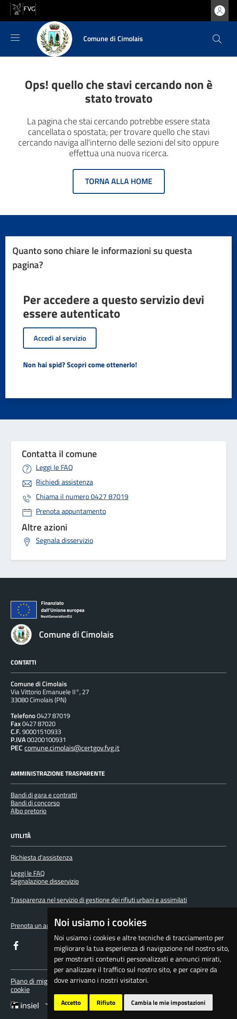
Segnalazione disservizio (45, 881)
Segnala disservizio (64, 540)
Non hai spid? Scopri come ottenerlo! (80, 364)
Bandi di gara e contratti (44, 795)
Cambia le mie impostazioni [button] (168, 1002)
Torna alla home (118, 181)
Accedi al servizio (60, 338)
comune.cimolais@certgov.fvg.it (72, 747)
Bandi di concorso (35, 803)
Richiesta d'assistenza (42, 857)
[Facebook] (16, 944)
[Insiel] (27, 1005)
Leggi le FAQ (54, 467)
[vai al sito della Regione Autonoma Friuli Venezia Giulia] (23, 8)
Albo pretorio (29, 811)
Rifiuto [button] (106, 1002)
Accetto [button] (71, 1002)
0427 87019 (82, 496)
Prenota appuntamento (71, 511)
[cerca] (217, 39)
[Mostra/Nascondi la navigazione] (15, 37)
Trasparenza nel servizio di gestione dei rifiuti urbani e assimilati (99, 900)
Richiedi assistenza (64, 482)
